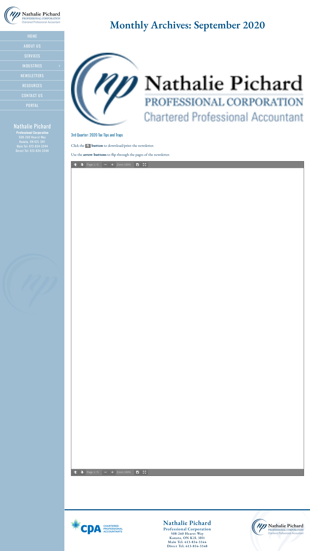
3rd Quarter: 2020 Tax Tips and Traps (97, 135)
